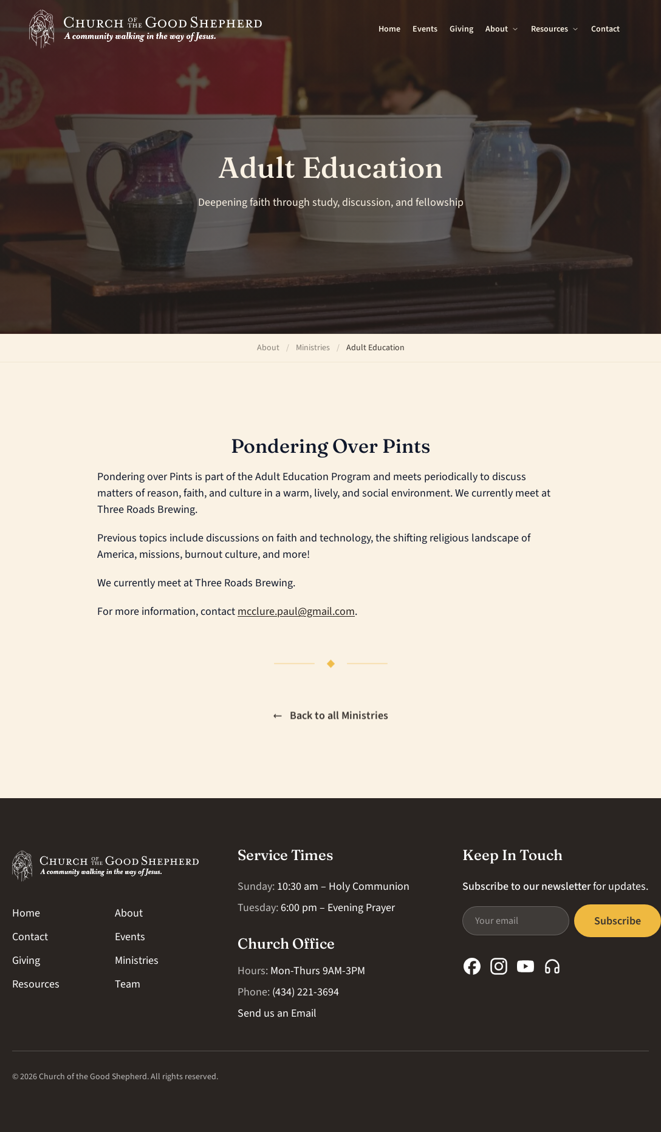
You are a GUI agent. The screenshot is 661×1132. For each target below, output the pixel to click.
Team (127, 984)
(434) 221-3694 (305, 992)
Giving (461, 29)
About (502, 29)
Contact (605, 29)
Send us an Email (277, 1013)
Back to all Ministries (330, 716)
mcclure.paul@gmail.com (296, 611)
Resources (555, 29)
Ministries (313, 348)
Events (425, 29)
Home (389, 29)
